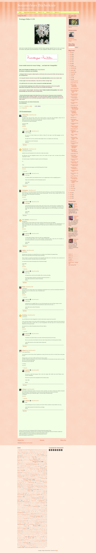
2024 (71, 56)
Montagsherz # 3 (73, 117)
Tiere (41, 536)
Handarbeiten (39, 487)
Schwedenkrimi (25, 530)
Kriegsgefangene (39, 499)
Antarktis (18, 454)
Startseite (42, 440)
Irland (38, 492)
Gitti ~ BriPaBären (25, 219)
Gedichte (40, 481)
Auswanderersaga (29, 455)
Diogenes (41, 467)
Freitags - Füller (19, 480)
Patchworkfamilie (39, 520)
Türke (32, 539)
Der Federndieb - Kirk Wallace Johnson (74, 162)
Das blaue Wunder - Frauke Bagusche (74, 97)
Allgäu (18, 452)
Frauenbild (33, 478)
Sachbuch (24, 528)
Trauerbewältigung (20, 539)
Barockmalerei (29, 456)
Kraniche (23, 499)
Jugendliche (44, 494)
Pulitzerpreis (44, 523)
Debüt (46, 466)
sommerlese (27, 131)
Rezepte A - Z (71, 260)
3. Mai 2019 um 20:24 (31, 315)
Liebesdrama (29, 506)
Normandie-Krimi (19, 518)
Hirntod (18, 489)
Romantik (18, 527)
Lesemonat (26, 505)
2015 (71, 198)
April (72, 184)
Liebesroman (35, 506)
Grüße (22, 487)
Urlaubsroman (38, 540)
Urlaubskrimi (28, 540)
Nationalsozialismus (32, 514)
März (72, 186)
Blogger (45, 460)
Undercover (44, 539)
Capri (25, 465)
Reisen (37, 524)
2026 (71, 52)
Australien (24, 455)
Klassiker (40, 496)
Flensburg (27, 477)
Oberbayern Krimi (43, 518)
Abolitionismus (45, 449)
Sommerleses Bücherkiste (37, 5)
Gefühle (25, 482)
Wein (31, 542)
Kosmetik (18, 499)
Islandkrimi (19, 493)
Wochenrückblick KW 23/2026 (76, 217)
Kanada (29, 495)
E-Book (44, 470)
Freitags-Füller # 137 (74, 128)
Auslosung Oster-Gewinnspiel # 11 (74, 168)
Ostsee (25, 520)
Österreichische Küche (41, 547)
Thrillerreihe (32, 536)
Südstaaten (29, 534)
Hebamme (24, 488)
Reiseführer (32, 524)
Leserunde (36, 505)
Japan (27, 494)
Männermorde (28, 513)
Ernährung (44, 472)
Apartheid (22, 454)
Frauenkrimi (38, 478)
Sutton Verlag (41, 533)
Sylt (44, 533)
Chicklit (38, 465)
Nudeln (34, 518)
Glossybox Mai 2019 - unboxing (74, 160)
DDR (36, 466)
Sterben (31, 533)
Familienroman (19, 476)
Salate (33, 528)
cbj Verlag (22, 546)
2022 (71, 59)
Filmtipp (46, 476)
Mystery (42, 512)
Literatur (33, 507)
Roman (35, 526)
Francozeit (19, 478)
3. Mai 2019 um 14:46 (35, 201)
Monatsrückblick (43, 511)
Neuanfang (31, 516)
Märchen (32, 513)
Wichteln (43, 542)
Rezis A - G (41, 12)
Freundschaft (37, 480)
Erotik (18, 473)
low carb (39, 546)
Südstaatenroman (34, 534)
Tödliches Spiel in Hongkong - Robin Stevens (74, 138)
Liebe (44, 505)
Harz (21, 488)
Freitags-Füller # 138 (74, 105)
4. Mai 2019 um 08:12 (31, 350)
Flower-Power (35, 477)
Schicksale (18, 529)
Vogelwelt (39, 541)
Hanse (18, 488)
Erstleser (26, 473)
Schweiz (29, 530)
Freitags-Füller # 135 (74, 175)
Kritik (30, 501)
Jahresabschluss (38, 493)
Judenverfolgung (32, 494)
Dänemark (39, 470)
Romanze (23, 527)
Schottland (30, 529)
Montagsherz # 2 (73, 141)
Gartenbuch (23, 481)
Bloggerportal (36, 461)
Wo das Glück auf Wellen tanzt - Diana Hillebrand (74, 150)
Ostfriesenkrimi (38, 519)
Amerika (24, 453)
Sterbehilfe (26, 533)
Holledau (40, 489)
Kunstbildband (45, 501)
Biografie (19, 460)
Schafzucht (44, 528)
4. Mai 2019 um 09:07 (35, 233)
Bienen (30, 459)
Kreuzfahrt (31, 499)
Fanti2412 (24, 250)
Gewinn (18, 484)
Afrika (30, 450)
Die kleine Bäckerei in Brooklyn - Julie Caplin (74, 91)
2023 (71, 58)
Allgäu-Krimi (23, 452)
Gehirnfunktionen (39, 482)
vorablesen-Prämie (27, 547)
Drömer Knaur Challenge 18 (29, 470)
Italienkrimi (32, 493)
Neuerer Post (21, 440)
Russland (34, 527)
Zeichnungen (31, 545)
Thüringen (37, 536)
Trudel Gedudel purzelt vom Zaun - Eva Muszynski (74, 156)
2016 (71, 196)
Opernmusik (32, 519)
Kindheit (31, 496)
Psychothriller (37, 523)
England (18, 472)
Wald (43, 541)
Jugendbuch (39, 494)
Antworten (24, 126)
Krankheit (26, 499)
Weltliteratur (35, 542)
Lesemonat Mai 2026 (75, 228)
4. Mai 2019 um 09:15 (35, 400)
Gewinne (23, 484)
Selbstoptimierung (37, 530)
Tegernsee (28, 535)
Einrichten (27, 471)
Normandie (44, 517)
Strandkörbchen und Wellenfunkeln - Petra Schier (74, 146)
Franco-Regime (45, 477)
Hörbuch (44, 490)
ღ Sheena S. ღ (24, 350)
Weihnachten (25, 542)
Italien (24, 493)
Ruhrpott (30, 527)
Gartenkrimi (28, 481)
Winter (28, 543)
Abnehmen (40, 449)
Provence (25, 523)
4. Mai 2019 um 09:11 (35, 299)
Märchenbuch (38, 513)
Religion (42, 524)
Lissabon (22, 507)
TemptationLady (25, 149)
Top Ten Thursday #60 (74, 88)
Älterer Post (63, 440)
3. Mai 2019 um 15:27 (33, 219)
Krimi (18, 500)
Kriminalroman (41, 500)
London (42, 507)
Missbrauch (23, 511)
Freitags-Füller (28, 480)
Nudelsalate (38, 518)
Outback (29, 520)
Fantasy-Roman (37, 476)
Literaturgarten (25, 190)
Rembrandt (45, 524)
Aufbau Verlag (39, 454)
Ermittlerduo (40, 472)
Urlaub (24, 540)
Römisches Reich (43, 527)
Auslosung (19, 455)
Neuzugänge (37, 516)
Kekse (45, 495)
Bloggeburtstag (41, 460)
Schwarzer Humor (43, 529)
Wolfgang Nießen (25, 114)
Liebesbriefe (24, 506)
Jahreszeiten (44, 493)
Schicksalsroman (24, 529)
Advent (19, 450)
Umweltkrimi (40, 539)
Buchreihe (44, 464)
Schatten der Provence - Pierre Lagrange (74, 127)
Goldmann (27, 486)
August (72, 74)
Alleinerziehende (43, 450)
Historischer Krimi (24, 489)
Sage (30, 528)
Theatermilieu (38, 535)
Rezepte (25, 525)
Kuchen (36, 501)
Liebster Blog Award (43, 506)
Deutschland (29, 467)
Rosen (27, 527)
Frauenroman (43, 478)
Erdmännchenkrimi (34, 472)
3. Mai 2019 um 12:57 (32, 190)
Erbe (30, 472)
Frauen (29, 478)
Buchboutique (28, 464)
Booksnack (29, 463)
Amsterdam (39, 453)
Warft (46, 541)
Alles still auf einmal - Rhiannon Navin (74, 95)
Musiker (29, 512)
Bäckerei (18, 465)
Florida (31, 477)
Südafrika (18, 534)
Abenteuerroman (29, 449)
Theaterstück (44, 535)
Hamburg (29, 487)
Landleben (19, 504)
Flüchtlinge (40, 477)
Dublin (35, 470)
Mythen (23, 513)
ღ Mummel (24, 389)
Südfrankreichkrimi (23, 534)
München (18, 514)
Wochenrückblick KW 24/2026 (76, 240)
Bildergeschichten (43, 459)
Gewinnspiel (29, 484)
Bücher (22, 465)
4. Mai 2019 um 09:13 (35, 333)
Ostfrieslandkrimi (20, 520)
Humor (29, 490)
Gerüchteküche (33, 483)
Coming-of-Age (22, 466)
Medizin (44, 510)
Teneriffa (33, 535)
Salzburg (37, 528)
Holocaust (44, 489)
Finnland (19, 477)
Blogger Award (19, 461)
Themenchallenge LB (20, 536)
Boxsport (42, 463)
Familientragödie (26, 476)
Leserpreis (32, 505)
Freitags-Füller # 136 (74, 153)
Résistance (38, 527)
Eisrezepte (31, 471)
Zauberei (21, 545)
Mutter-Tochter (34, 512)
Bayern (33, 456)
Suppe (37, 533)
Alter (40, 452)
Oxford (32, 520)
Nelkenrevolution (26, 516)
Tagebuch (42, 534)
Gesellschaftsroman (39, 483)
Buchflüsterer (35, 464)
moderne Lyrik (44, 546)
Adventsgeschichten (25, 450)
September (73, 72)
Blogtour (19, 463)
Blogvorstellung (24, 463)
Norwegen (25, 518)
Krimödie (26, 501)
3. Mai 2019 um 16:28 (30, 250)
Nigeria (24, 517)
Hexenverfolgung (43, 488)
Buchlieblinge (24, 315)
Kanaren (33, 495)
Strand (34, 533)
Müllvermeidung (44, 513)
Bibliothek (25, 459)
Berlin (33, 457)
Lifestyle (18, 507)
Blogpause (45, 461)
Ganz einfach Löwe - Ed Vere (74, 103)
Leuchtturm (40, 505)
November (73, 68)
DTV (39, 466)
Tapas (45, 534)
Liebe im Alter (19, 506)
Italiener (28, 493)
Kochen (40, 498)
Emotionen (44, 471)
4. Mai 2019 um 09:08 (35, 271)
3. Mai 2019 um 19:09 (29, 286)
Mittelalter (28, 511)
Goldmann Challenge (34, 486)
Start (20, 12)
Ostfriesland (44, 519)
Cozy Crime (32, 466)
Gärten (25, 487)
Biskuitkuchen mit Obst (25, 460)
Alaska (34, 450)
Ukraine (35, 539)
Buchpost (40, 464)
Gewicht (45, 483)
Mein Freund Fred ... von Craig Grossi (74, 178)
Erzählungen (36, 473)
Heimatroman (35, 488)
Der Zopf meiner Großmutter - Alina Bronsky (74, 181)
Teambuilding (19, 535)
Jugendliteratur (19, 495)
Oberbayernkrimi (19, 519)
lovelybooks (34, 546)
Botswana (34, 463)
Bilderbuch (35, 459)
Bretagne (45, 463)
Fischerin (23, 477)
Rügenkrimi (19, 528)
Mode (33, 511)
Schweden (19, 530)
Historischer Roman (32, 489)
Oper (29, 519)
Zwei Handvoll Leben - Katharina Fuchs (74, 165)
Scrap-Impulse (41, 69)
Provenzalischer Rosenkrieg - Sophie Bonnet (74, 111)
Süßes (38, 534)
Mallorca (40, 510)
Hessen (39, 488)
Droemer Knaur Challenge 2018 (35, 469)
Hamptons (34, 487)
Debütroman (21, 467)
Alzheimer (44, 452)
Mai (71, 79)
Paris (35, 520)
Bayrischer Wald (43, 456)
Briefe (19, 464)
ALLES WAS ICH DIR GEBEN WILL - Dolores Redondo (74, 108)
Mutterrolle (38, 512)
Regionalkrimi (20, 524)
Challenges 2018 (34, 465)
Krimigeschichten (33, 500)
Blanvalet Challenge (33, 460)
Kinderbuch (19, 496)
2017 (71, 194)
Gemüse (22, 483)
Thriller (26, 536)
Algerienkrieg (38, 450)
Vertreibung (31, 541)
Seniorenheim (44, 530)
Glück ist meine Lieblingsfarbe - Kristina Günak (74, 85)
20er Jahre (24, 449)
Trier (29, 539)
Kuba (33, 501)
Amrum (35, 453)
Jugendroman (25, 495)
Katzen (42, 495)
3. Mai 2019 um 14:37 (35, 131)
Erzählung (30, 473)
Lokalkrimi (37, 507)
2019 (71, 65)
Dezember (73, 66)
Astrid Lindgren (33, 454)
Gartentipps (32, 481)
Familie (44, 473)
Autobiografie (38, 455)
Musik (26, 512)
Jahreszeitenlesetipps (20, 494)
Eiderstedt (18, 471)
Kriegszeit (44, 499)
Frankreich (24, 478)
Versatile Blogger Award (25, 541)
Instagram (70, 259)
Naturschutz (44, 514)
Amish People (30, 453)
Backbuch (43, 455)
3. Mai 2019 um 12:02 (32, 149)
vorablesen (19, 547)
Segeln (33, 530)
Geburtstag (36, 481)
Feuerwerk (42, 476)
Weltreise (39, 542)
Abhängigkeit (35, 449)
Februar (72, 188)
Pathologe (44, 520)
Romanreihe (43, 525)
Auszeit (34, 455)
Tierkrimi (45, 536)
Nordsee (34, 517)
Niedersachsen (19, 517)
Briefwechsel (23, 464)
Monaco (37, 511)
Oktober (72, 70)
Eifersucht (23, 471)
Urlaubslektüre (33, 540)
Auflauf (45, 454)
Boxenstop (38, 463)
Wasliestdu (20, 542)
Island (44, 492)
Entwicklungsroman (25, 472)
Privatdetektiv (19, 523)
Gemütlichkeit (27, 483)
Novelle (30, 518)
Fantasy (31, 476)
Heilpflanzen (29, 488)
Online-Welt (25, 519)
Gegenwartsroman (31, 482)
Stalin (23, 533)
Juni (71, 77)
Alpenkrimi (31, 452)
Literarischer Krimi (28, 507)
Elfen (35, 471)
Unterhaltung (19, 540)
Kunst (40, 501)
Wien (46, 542)
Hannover (44, 487)
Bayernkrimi (38, 456)
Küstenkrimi (43, 502)
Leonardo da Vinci (19, 505)
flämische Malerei (28, 546)
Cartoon (29, 465)
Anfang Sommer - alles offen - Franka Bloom (74, 120)
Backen (18, 456)
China (42, 465)
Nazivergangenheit (19, 516)
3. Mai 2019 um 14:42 (35, 173)
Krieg (35, 499)
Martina (23, 286)
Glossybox (19, 486)
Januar (72, 190)
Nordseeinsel (39, 517)
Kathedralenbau (38, 495)
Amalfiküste (19, 453)
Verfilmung (18, 541)
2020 (71, 63)
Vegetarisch (43, 540)
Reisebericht (27, 524)
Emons (39, 471)
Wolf (18, 545)
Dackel (43, 466)
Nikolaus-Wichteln (28, 517)
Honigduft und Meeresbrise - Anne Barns (74, 131)
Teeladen (24, 535)
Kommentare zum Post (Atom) (27, 442)
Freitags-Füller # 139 (74, 82)
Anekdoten (44, 453)
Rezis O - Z (57, 12)
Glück (24, 486)
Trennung (25, 539)
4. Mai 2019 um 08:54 (30, 389)
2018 (71, 192)
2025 (71, 54)
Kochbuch (34, 498)
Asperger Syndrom (27, 454)
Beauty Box (19, 457)
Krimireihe (19, 501)
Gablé (19, 481)
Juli (71, 75)
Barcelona (23, 456)
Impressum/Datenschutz (30, 12)
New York (44, 516)
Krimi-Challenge (26, 500)
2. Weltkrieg (19, 449)
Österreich (34, 547)
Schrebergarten (36, 529)
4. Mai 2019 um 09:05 (35, 370)
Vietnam (35, 541)
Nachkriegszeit (24, 514)
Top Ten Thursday (27, 537)
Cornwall (27, 466)
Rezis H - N (49, 12)
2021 (71, 61)
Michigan (18, 511)
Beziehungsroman (19, 459)
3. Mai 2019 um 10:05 (32, 114)
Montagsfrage (20, 512)
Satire (40, 528)
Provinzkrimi (31, 523)
